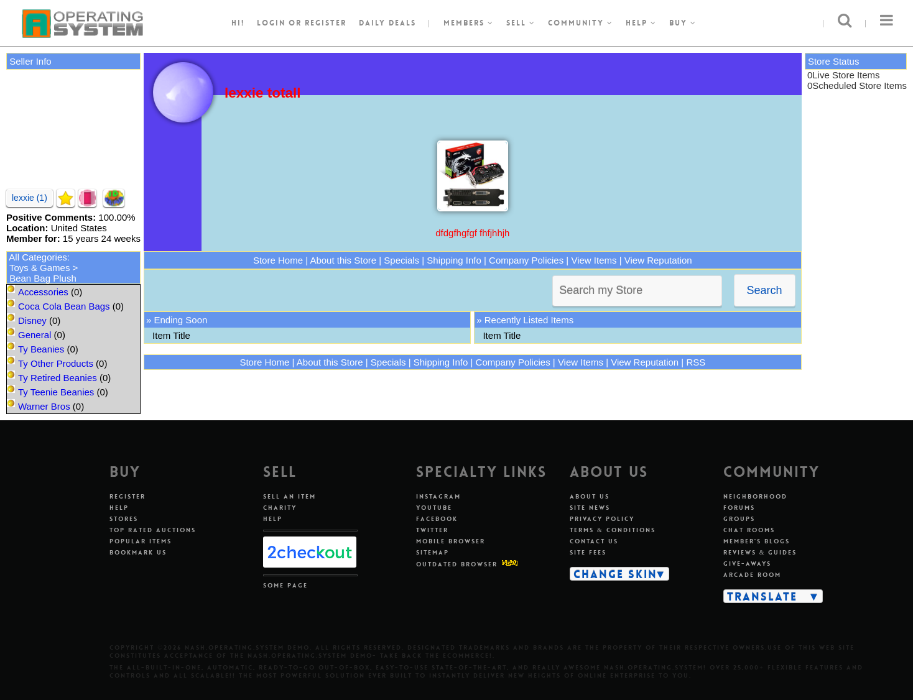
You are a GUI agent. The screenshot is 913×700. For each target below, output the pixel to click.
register (325, 23)
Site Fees (588, 552)
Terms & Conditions (613, 530)
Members (468, 23)
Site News (590, 508)
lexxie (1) (29, 198)
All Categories (38, 257)
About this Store (343, 260)
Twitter (432, 530)
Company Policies (526, 260)
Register (127, 496)
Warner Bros (44, 406)
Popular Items (140, 541)
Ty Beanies (41, 349)
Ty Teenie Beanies (56, 392)
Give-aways (747, 564)
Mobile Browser (450, 541)
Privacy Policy (602, 519)
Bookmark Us (138, 552)
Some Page (285, 585)
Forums (739, 508)
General (34, 334)
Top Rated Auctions (152, 530)
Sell (520, 23)
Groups (739, 519)
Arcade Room (752, 575)
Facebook (437, 519)
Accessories (43, 292)
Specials (401, 260)
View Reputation (658, 260)
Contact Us (594, 541)
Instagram (438, 496)
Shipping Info (454, 260)
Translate (762, 596)
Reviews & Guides (760, 552)
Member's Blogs (756, 541)
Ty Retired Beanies (57, 377)
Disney (32, 320)
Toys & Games (39, 267)
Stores (123, 519)
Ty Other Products (55, 363)
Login (271, 23)
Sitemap (432, 552)
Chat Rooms (749, 530)
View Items (593, 260)
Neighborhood (755, 496)
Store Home (278, 260)
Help (641, 23)
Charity (280, 508)
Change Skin (615, 574)
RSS (695, 362)
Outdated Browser (457, 564)
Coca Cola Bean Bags (64, 306)
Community (580, 23)
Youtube (434, 508)
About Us (589, 496)
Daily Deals (387, 23)
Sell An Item (289, 496)
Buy (683, 23)
